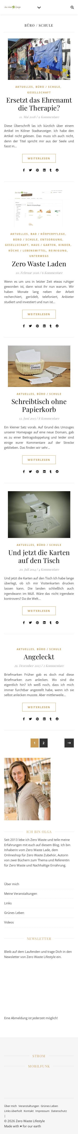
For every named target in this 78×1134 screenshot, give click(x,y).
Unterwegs (39, 256)
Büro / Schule (48, 87)
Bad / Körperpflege (48, 234)
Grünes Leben (14, 913)
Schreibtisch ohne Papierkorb (39, 405)
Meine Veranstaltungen (20, 893)
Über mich (11, 884)
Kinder (64, 245)
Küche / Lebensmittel (27, 250)
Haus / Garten (43, 245)
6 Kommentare (52, 273)
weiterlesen (39, 158)
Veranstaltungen (29, 1106)
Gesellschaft (39, 92)
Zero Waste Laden (39, 263)
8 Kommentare (48, 418)
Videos (9, 922)
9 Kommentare (48, 117)
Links (8, 903)
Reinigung (58, 250)
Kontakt (29, 1111)
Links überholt (13, 1111)
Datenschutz (59, 1111)
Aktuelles (24, 87)
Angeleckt (39, 656)
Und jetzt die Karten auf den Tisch (39, 556)
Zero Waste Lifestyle (30, 1121)
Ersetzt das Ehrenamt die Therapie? (39, 103)
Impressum (42, 1111)
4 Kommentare (48, 569)
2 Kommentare (53, 666)
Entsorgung (51, 239)
